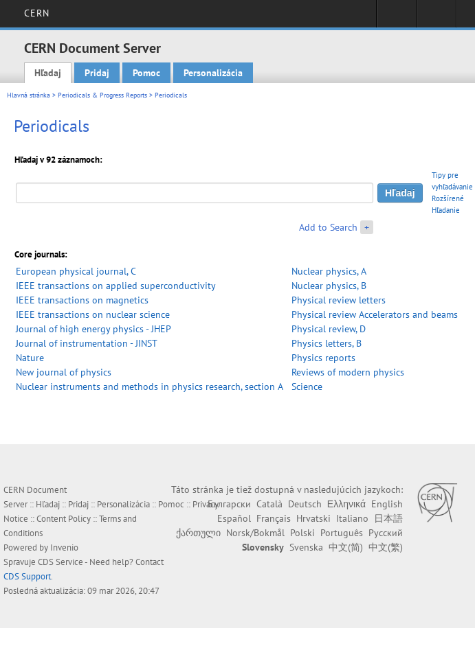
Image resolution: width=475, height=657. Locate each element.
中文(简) (346, 547)
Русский (385, 533)
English (387, 504)
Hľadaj (47, 73)
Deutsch (305, 504)
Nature (30, 357)
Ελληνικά (346, 504)
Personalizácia (213, 73)
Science (306, 386)
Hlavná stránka (28, 95)
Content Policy (63, 519)
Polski (302, 533)
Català (269, 504)
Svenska (306, 547)
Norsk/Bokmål (255, 533)
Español (234, 518)
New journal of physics (63, 372)
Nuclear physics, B (328, 285)
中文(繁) (385, 547)
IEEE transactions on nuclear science (93, 314)
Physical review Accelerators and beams (374, 314)
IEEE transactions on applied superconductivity (116, 285)
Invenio (64, 547)
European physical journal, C (76, 271)
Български (229, 504)
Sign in (396, 18)
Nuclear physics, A (328, 271)
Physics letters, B (326, 343)
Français (273, 518)
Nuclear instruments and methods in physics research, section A (149, 386)
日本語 (388, 518)
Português (341, 533)
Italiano (352, 518)
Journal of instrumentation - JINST (86, 343)
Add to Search (328, 227)
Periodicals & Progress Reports (102, 95)
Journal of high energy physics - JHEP (93, 329)
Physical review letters (338, 300)
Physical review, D (328, 329)
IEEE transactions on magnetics (82, 300)
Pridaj (97, 73)
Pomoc (146, 73)
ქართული (198, 533)
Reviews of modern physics (347, 372)
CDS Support (27, 576)
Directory (436, 18)
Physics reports (323, 357)
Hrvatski (313, 518)
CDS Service (60, 562)
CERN (36, 13)
